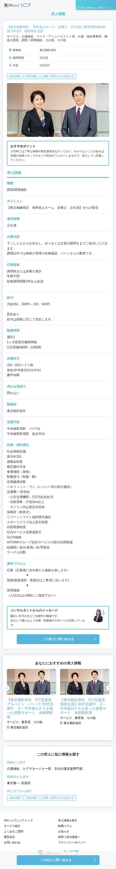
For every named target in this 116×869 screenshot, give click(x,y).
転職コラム (65, 825)
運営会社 (9, 836)
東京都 (11, 783)
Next (109, 688)
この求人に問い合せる (58, 639)
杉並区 (26, 783)
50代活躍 (31, 76)
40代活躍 (14, 76)
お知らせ (63, 831)
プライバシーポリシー (72, 842)
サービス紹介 (12, 825)
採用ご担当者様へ (69, 836)
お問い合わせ (12, 842)
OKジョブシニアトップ (18, 820)
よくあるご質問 (13, 831)
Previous (7, 688)
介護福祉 (13, 768)
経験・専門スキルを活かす (58, 76)
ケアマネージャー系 (37, 768)
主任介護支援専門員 (68, 768)
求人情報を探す (67, 820)
